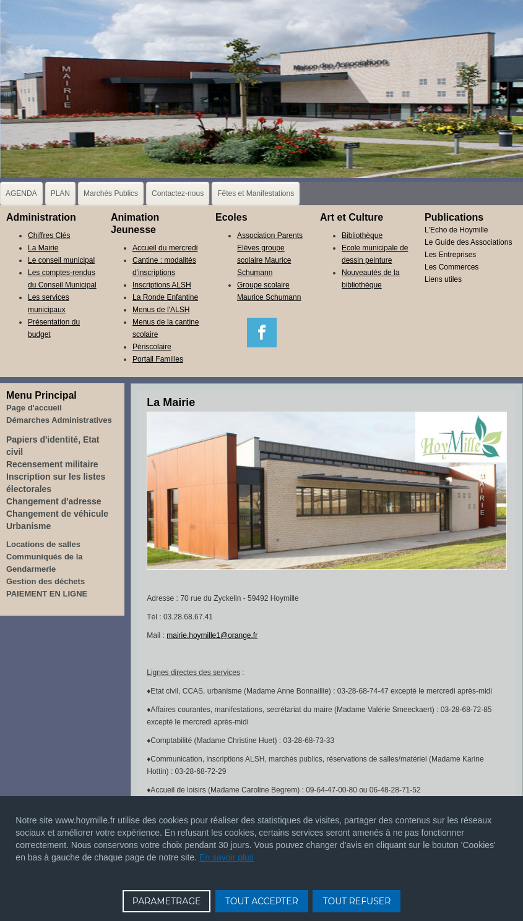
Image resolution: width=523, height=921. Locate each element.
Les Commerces (451, 267)
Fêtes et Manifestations (255, 193)
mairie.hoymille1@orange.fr (211, 635)
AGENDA (21, 193)
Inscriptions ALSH (161, 285)
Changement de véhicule (57, 514)
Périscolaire (151, 346)
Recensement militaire (52, 464)
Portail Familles (157, 359)
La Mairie (43, 248)
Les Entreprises (450, 254)
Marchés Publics (111, 193)
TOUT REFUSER (356, 901)
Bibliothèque (362, 235)
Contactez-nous (178, 193)
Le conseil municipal (61, 260)
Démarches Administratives (59, 420)
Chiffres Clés (49, 235)
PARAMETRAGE (166, 901)
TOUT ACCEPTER (261, 901)
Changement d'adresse (54, 501)
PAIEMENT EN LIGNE (46, 593)
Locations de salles (43, 544)
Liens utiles (443, 279)
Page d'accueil (34, 407)
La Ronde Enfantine (165, 297)
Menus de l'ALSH (160, 309)
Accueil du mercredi (164, 248)
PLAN (60, 193)
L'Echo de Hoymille (456, 230)
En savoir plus (226, 857)
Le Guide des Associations (468, 242)
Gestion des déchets (45, 581)
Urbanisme (28, 526)
